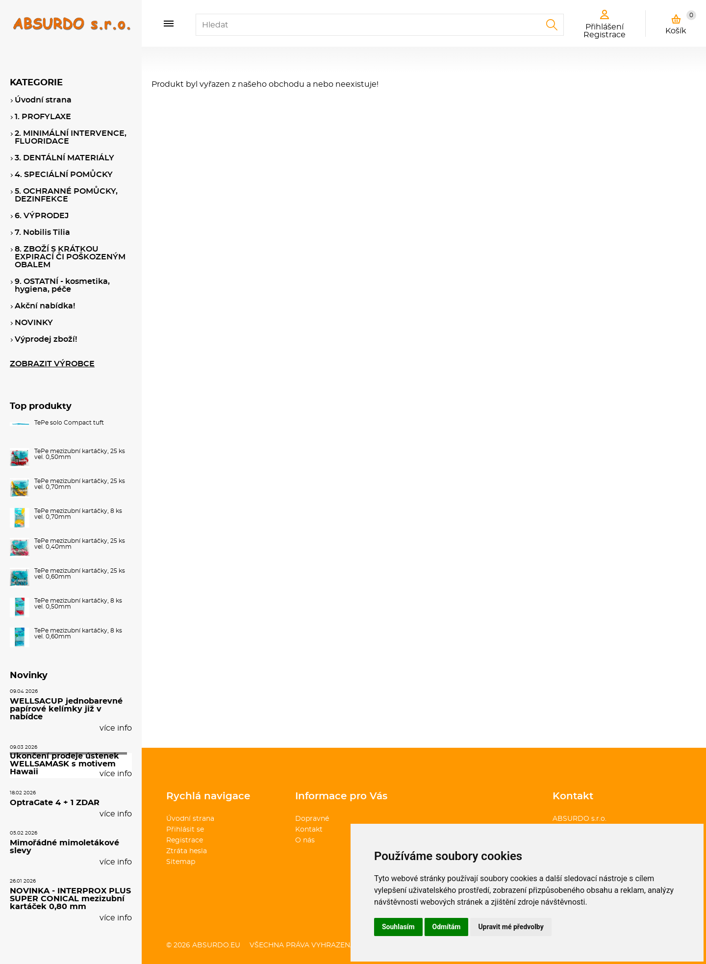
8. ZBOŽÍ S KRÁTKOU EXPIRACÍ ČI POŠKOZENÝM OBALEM (70, 257)
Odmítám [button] (446, 927)
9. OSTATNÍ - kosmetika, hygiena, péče (62, 285)
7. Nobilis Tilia (42, 232)
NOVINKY (34, 323)
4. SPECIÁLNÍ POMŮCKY (64, 174)
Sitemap (180, 862)
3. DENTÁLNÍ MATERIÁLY (64, 158)
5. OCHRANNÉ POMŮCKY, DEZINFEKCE (66, 195)
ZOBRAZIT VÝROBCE (52, 364)
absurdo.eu (216, 945)
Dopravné (312, 818)
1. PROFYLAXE (43, 117)
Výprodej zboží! (46, 339)
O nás (305, 840)
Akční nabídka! (45, 306)
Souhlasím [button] (398, 927)
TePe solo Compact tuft (69, 423)
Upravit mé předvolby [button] (510, 927)
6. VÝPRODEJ (42, 216)
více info (116, 728)
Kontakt (309, 829)
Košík (680, 22)
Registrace (184, 840)
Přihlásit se (185, 829)
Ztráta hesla (186, 851)
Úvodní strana (190, 818)
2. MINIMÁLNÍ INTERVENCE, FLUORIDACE (70, 137)
